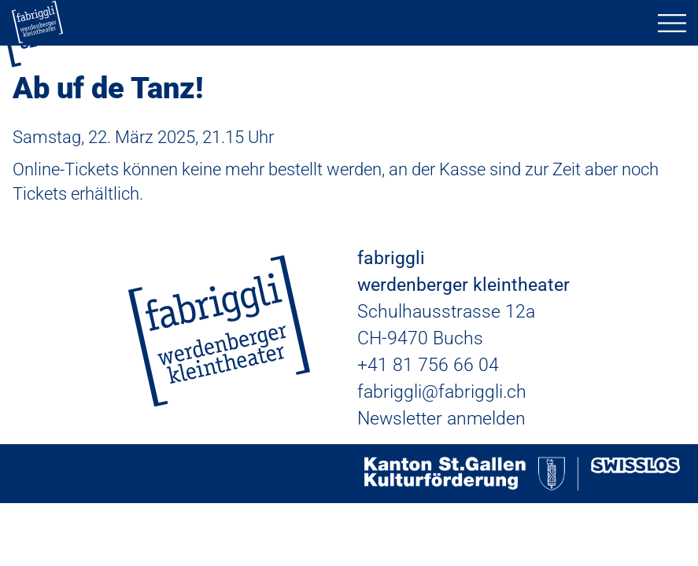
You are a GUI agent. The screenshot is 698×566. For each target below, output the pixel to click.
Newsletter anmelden (441, 418)
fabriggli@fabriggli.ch (441, 391)
